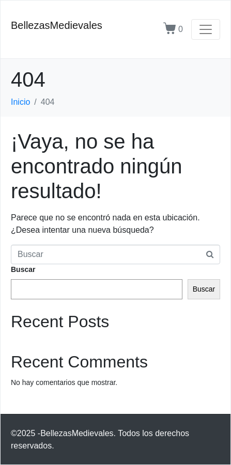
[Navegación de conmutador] (205, 29)
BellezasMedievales (56, 25)
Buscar (23, 269)
